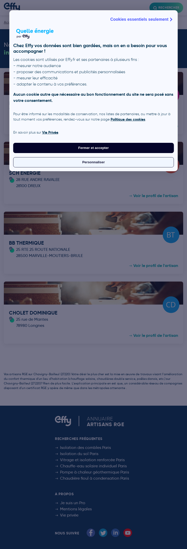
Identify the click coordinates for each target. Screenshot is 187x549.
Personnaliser (93, 162)
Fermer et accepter (93, 148)
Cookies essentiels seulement (142, 19)
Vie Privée (50, 132)
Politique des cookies (128, 119)
